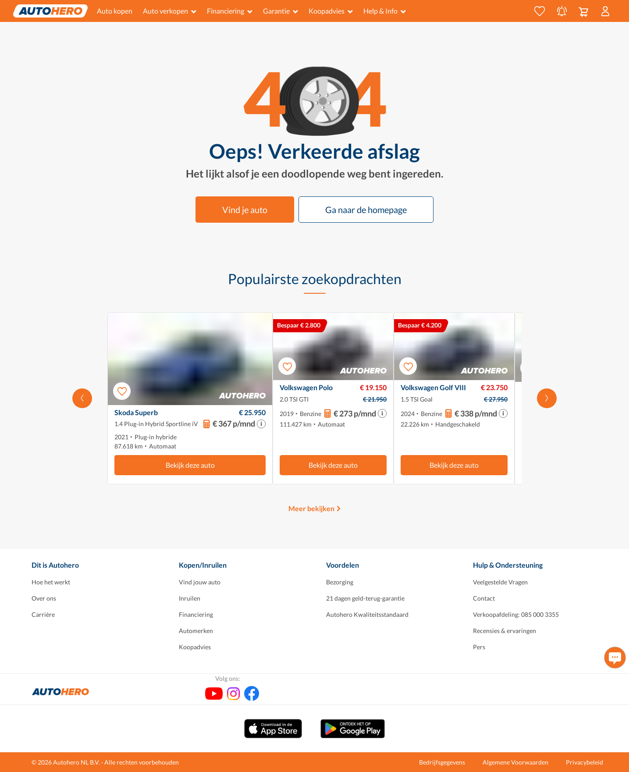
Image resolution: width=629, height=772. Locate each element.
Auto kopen (114, 11)
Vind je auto (244, 209)
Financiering (229, 11)
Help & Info (384, 11)
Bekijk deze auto (190, 465)
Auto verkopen (169, 11)
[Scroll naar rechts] (547, 398)
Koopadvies (331, 11)
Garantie (280, 11)
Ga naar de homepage (366, 209)
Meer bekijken (311, 508)
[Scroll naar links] (82, 398)
